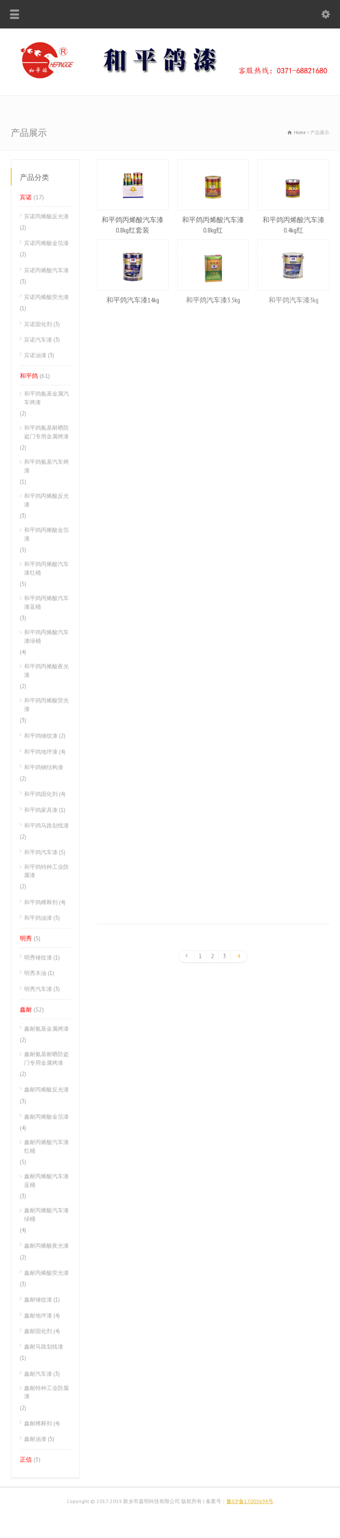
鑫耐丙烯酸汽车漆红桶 (46, 1146)
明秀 (26, 938)
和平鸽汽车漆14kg (132, 300)
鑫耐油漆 (35, 1439)
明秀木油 (35, 973)
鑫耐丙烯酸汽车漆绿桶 (46, 1215)
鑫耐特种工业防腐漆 (46, 1392)
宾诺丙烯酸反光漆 (46, 216)
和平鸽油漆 (38, 918)
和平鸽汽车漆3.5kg (213, 300)
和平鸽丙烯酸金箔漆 (46, 534)
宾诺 (26, 197)
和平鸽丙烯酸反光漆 (46, 500)
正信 (26, 1459)
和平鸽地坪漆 (41, 751)
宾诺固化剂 (38, 324)
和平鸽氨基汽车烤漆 (46, 466)
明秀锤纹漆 (38, 957)
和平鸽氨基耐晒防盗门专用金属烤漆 (46, 432)
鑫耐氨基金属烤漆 (46, 1028)
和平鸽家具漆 (41, 810)
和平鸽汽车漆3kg (293, 300)
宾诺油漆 (35, 355)
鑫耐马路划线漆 (43, 1346)
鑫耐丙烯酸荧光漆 (46, 1273)
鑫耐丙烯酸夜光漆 (46, 1245)
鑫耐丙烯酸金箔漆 (46, 1116)
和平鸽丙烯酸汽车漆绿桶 (46, 637)
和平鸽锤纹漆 (41, 735)
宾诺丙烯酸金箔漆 (46, 243)
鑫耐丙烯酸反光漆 (46, 1089)
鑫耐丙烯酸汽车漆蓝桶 (46, 1181)
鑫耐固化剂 (38, 1331)
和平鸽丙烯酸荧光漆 (46, 705)
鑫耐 (26, 1009)
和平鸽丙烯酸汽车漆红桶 (46, 568)
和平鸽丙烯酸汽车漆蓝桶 (46, 602)
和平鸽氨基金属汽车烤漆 (46, 398)
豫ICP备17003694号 (249, 1501)
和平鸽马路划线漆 (46, 825)
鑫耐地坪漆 (38, 1315)
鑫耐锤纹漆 (38, 1299)
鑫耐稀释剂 (38, 1423)
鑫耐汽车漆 (38, 1374)
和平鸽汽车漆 (41, 852)
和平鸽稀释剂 (41, 902)
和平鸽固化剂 (41, 794)
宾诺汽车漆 (38, 339)
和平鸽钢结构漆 (43, 767)
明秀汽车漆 (38, 989)
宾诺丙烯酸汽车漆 (46, 270)
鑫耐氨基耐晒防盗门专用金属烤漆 (46, 1058)
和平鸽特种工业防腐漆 (46, 871)
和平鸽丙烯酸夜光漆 (46, 671)
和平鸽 (29, 376)
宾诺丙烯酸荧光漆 (46, 297)
